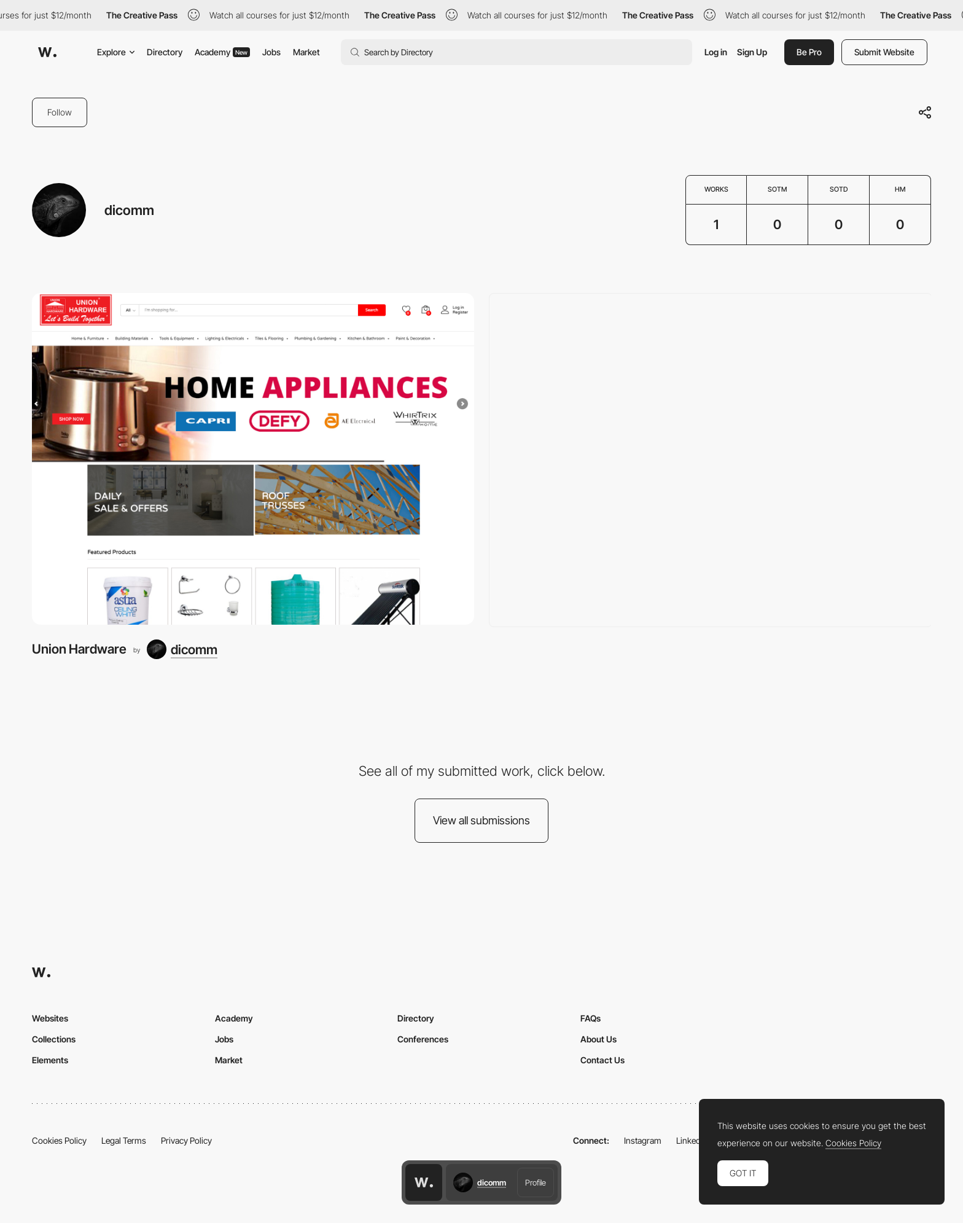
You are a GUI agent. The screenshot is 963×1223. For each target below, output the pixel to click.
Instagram (642, 1140)
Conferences (422, 1039)
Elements (50, 1060)
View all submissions (481, 820)
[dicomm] (182, 649)
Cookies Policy (59, 1140)
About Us (598, 1039)
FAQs (590, 1018)
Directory (164, 52)
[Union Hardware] (253, 459)
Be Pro (809, 52)
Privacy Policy (186, 1140)
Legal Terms (123, 1140)
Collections (54, 1039)
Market (306, 52)
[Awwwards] (47, 52)
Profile (535, 1182)
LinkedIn (692, 1140)
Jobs (271, 52)
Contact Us (602, 1060)
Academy (222, 52)
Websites (50, 1018)
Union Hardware (79, 649)
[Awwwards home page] (423, 1182)
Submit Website (884, 52)
